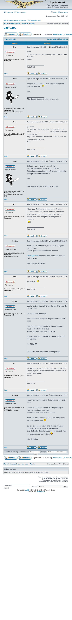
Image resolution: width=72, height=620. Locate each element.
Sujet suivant (63, 39)
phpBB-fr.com (41, 491)
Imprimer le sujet (10, 39)
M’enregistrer (20, 12)
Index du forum (15, 23)
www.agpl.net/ (32, 256)
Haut (5, 74)
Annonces (25, 23)
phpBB (27, 490)
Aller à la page (57, 34)
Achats (32, 23)
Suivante (69, 34)
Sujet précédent (52, 39)
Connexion (8, 12)
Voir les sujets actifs (34, 20)
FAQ (53, 12)
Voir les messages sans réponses (14, 20)
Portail (6, 23)
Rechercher (63, 12)
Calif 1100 (9, 27)
